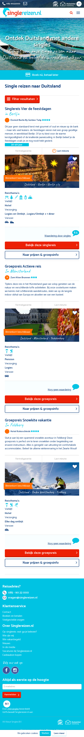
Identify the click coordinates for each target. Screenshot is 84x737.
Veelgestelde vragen (13, 620)
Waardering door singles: (61, 236)
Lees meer (59, 733)
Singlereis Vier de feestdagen (42, 111)
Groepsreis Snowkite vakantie (42, 422)
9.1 (79, 4)
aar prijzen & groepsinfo (50, 255)
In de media (8, 647)
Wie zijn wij (8, 635)
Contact (6, 612)
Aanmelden (11, 695)
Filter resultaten (22, 99)
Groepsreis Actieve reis (42, 269)
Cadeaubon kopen (12, 655)
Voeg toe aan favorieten (75, 158)
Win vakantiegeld (11, 639)
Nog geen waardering (59, 390)
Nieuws (6, 643)
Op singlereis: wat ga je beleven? (19, 632)
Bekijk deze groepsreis (51, 399)
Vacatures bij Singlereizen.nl (17, 651)
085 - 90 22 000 (15, 592)
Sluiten (45, 733)
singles (13, 709)
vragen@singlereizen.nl (19, 597)
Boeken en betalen (12, 616)
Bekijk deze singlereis (51, 245)
